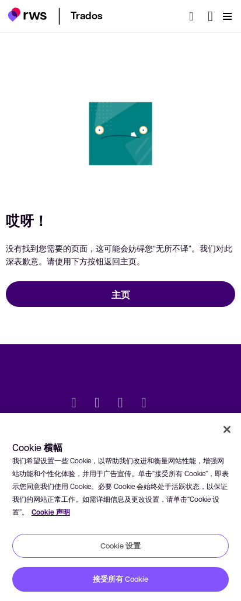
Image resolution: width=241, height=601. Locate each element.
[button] (27, 14)
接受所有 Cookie (120, 579)
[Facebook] (121, 404)
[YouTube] (144, 404)
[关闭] (227, 429)
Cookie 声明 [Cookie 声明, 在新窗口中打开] (51, 512)
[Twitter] (74, 404)
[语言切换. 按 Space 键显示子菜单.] (210, 16)
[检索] (195, 16)
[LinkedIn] (97, 404)
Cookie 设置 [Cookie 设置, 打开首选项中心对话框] (120, 545)
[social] (167, 404)
